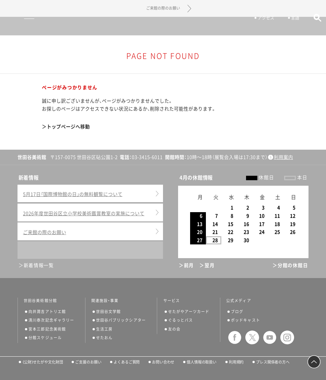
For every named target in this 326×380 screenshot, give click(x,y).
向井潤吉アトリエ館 (47, 311)
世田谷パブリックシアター (121, 320)
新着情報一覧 (39, 265)
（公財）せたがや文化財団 (42, 362)
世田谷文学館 (108, 311)
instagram (287, 337)
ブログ (237, 311)
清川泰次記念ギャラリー (51, 320)
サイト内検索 (314, 27)
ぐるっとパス (180, 320)
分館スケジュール (45, 337)
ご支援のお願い (88, 362)
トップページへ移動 (68, 126)
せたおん (104, 337)
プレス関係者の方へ (273, 362)
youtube (270, 337)
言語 (292, 27)
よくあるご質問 (127, 362)
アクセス (263, 27)
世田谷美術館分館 (40, 300)
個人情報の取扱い (202, 362)
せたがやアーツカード (189, 311)
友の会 (174, 329)
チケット (229, 27)
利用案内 (283, 157)
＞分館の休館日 (290, 265)
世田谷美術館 (163, 26)
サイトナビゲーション (16, 26)
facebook (235, 337)
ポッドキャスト (245, 320)
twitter (252, 337)
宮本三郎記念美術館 (47, 329)
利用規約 (236, 362)
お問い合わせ (163, 362)
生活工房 (104, 329)
